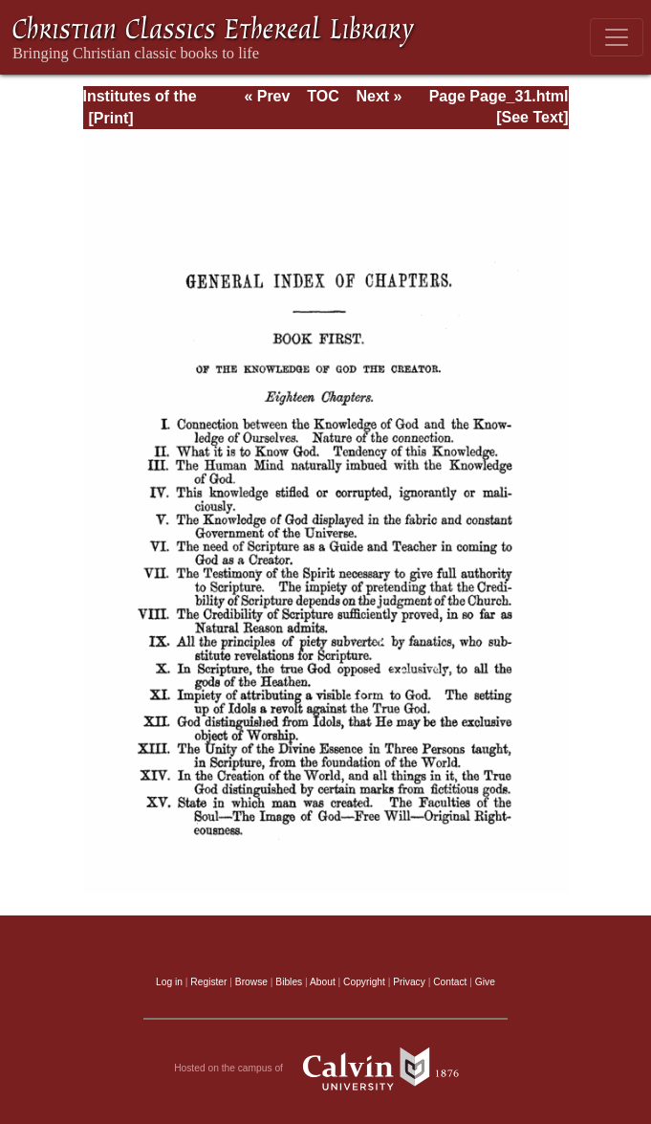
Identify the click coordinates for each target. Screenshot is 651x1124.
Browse (251, 982)
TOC (322, 96)
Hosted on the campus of (325, 1068)
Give (485, 982)
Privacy (409, 982)
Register (208, 982)
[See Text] (532, 117)
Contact (450, 982)
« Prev (267, 96)
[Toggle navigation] (616, 37)
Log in (169, 982)
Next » (378, 96)
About (323, 982)
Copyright (364, 982)
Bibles (288, 982)
